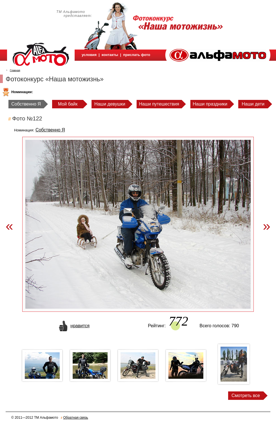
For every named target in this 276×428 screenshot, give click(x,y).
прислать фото (136, 55)
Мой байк (67, 104)
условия (89, 55)
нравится (80, 325)
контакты (110, 55)
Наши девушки (109, 104)
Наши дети (253, 104)
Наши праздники (210, 104)
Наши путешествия (159, 104)
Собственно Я (26, 104)
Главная (15, 70)
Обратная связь (75, 418)
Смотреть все (246, 395)
